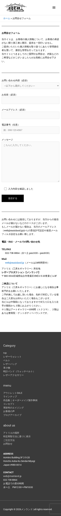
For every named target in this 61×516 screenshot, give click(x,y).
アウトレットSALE (12, 393)
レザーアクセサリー (13, 375)
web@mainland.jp (14, 262)
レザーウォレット (12, 356)
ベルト (6, 360)
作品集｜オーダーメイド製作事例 (20, 400)
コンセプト (9, 404)
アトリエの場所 (11, 432)
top (5, 353)
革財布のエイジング (13, 407)
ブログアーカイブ (12, 415)
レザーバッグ (10, 364)
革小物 (6, 367)
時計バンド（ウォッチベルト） (19, 371)
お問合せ (7, 443)
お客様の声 (9, 411)
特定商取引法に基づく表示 (17, 436)
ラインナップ (10, 396)
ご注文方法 (9, 440)
